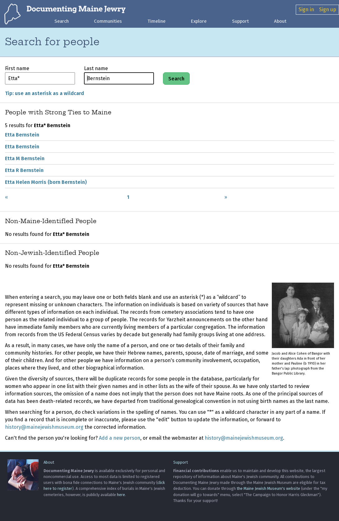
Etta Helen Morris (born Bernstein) (46, 182)
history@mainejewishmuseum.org (44, 427)
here (121, 494)
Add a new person (119, 438)
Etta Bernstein (22, 135)
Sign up (327, 9)
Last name (96, 69)
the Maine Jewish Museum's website (268, 488)
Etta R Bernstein (24, 171)
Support (240, 21)
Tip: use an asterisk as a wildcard (44, 94)
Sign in (306, 9)
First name (17, 69)
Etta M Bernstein (24, 159)
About (280, 21)
